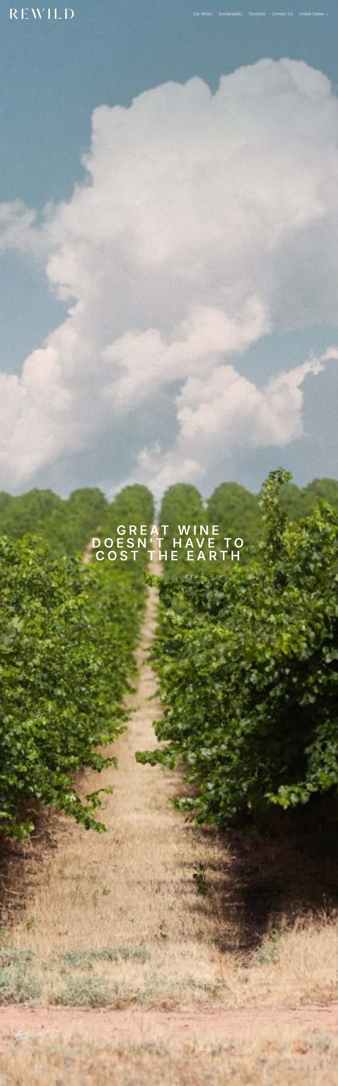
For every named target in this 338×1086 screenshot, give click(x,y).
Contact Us (282, 13)
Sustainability (230, 13)
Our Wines (202, 13)
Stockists (257, 13)
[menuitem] (313, 14)
